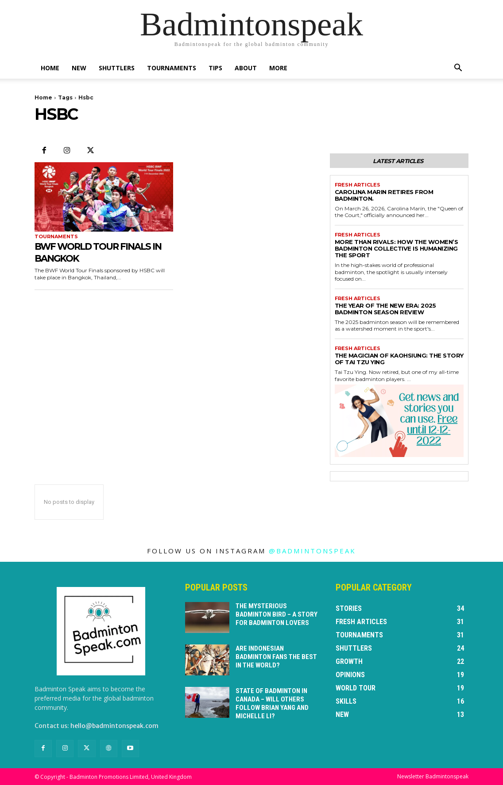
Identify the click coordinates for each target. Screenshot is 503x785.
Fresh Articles (357, 185)
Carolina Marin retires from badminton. (384, 195)
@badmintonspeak (312, 550)
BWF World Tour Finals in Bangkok (102, 252)
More (278, 68)
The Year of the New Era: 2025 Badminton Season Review (385, 309)
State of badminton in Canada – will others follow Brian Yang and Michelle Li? (276, 699)
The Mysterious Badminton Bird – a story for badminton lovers (274, 614)
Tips (215, 68)
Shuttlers (117, 68)
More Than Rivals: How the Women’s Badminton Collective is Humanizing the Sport (396, 248)
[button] (457, 69)
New (79, 68)
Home (50, 68)
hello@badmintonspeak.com (114, 726)
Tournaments (171, 68)
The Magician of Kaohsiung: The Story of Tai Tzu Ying (399, 359)
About (246, 68)
